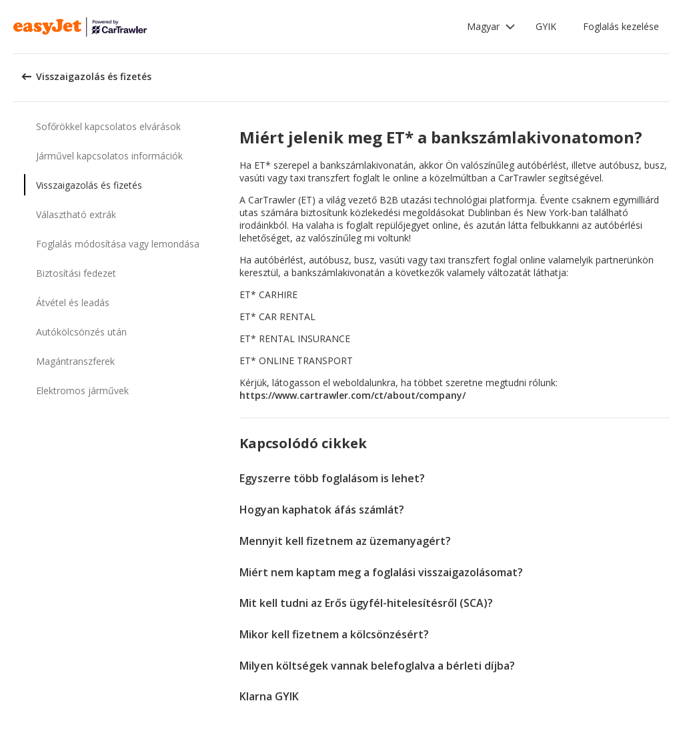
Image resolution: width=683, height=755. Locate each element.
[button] (491, 26)
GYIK (546, 26)
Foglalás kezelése (621, 26)
